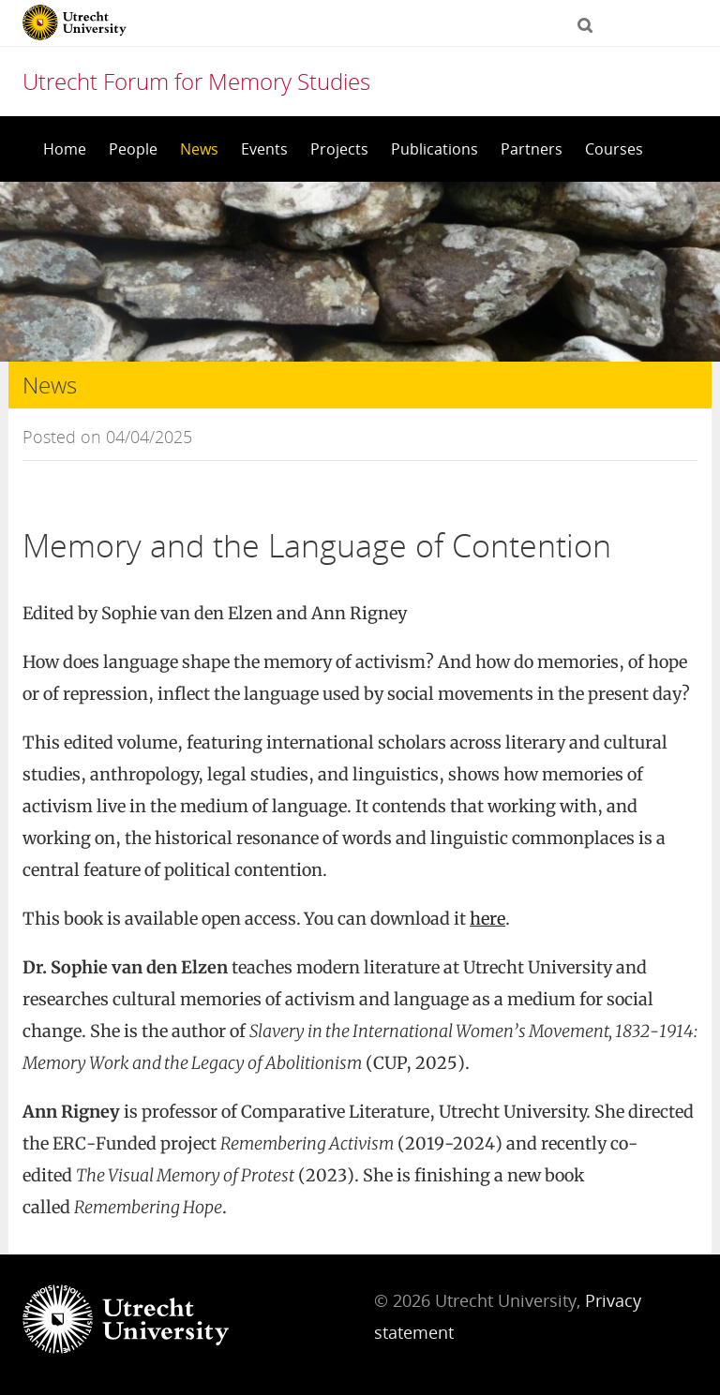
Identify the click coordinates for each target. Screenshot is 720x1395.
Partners (531, 149)
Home (64, 149)
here (487, 918)
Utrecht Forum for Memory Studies (196, 81)
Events (264, 149)
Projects (339, 149)
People (133, 149)
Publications (434, 149)
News (199, 149)
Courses (614, 149)
